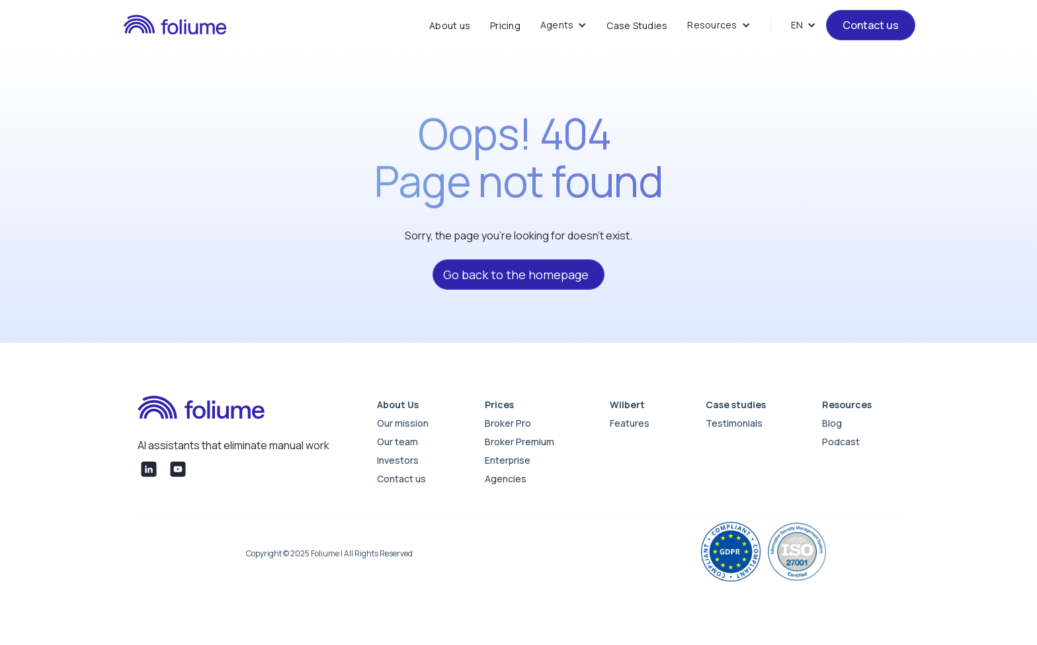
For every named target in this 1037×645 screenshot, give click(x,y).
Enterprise (507, 460)
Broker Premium (519, 441)
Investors (398, 460)
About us (449, 25)
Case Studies (636, 25)
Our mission (403, 423)
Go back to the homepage (516, 274)
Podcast (841, 441)
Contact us (871, 25)
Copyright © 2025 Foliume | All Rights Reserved (329, 553)
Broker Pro (508, 423)
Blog (832, 423)
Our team (397, 441)
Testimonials (734, 423)
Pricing (505, 25)
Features (629, 423)
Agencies (505, 478)
